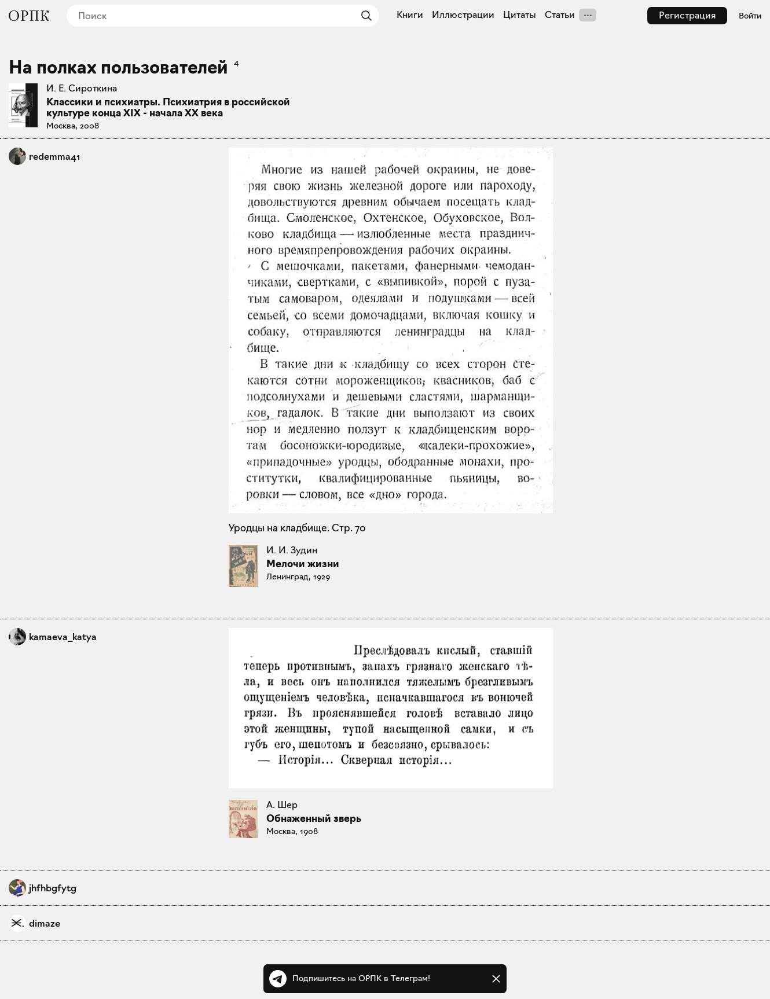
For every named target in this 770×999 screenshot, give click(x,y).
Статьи (560, 15)
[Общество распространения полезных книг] (29, 15)
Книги (410, 15)
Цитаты (519, 15)
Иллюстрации (463, 15)
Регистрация (687, 15)
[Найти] (363, 15)
